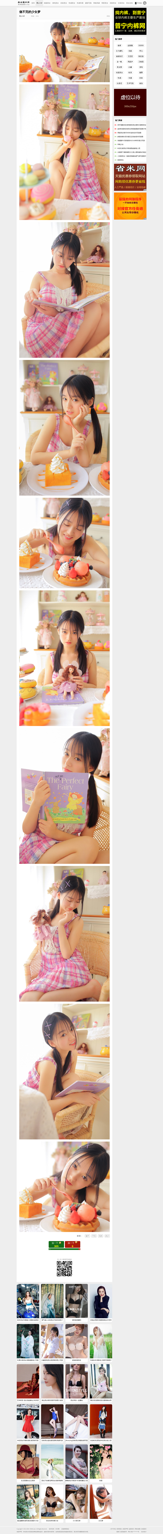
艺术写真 (130, 83)
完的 (100, 1236)
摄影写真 (88, 3)
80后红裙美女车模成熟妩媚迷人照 (128, 148)
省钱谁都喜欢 (76, 1360)
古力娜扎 (119, 51)
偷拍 (141, 83)
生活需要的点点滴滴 (28, 1480)
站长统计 (143, 1531)
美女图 (119, 67)
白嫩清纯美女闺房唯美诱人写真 (52, 1360)
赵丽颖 (130, 45)
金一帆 (119, 62)
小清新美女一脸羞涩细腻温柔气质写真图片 (131, 156)
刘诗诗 (141, 45)
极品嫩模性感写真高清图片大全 (28, 1521)
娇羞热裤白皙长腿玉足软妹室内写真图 (130, 136)
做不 (87, 1236)
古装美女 (121, 3)
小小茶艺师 (76, 1521)
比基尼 (119, 83)
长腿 (130, 78)
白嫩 (130, 67)
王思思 (130, 56)
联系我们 (119, 1529)
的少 (107, 1236)
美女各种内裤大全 (52, 1521)
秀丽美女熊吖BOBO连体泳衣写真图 (129, 133)
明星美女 (105, 3)
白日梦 (101, 1521)
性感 (119, 78)
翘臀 (141, 72)
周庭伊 (130, 62)
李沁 (141, 51)
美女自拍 (129, 3)
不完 (94, 1236)
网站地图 (137, 1529)
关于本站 (113, 1529)
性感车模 (80, 3)
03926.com (33, 1529)
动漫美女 (119, 72)
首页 (33, 3)
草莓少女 (120, 144)
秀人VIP (39, 3)
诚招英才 (131, 1529)
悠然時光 (120, 160)
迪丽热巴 (119, 56)
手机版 (138, 3)
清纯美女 (55, 3)
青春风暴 (96, 3)
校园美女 (47, 3)
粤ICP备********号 (133, 1531)
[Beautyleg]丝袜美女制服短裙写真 (76, 1440)
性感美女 (72, 3)
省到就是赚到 (76, 1320)
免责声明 (125, 1529)
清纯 (141, 67)
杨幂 (119, 45)
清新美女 (113, 3)
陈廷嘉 (141, 56)
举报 (108, 16)
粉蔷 (100, 1480)
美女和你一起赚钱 (77, 1400)
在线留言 (143, 1529)
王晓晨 (141, 62)
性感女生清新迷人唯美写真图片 (101, 1360)
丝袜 (141, 78)
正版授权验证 (65, 1529)
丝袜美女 (63, 3)
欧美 (130, 72)
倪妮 (130, 51)
